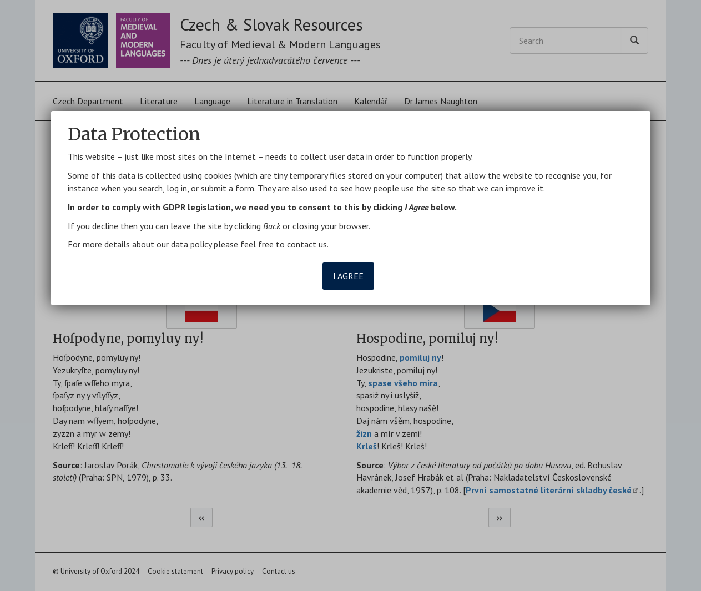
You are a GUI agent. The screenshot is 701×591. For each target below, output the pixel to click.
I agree (348, 275)
